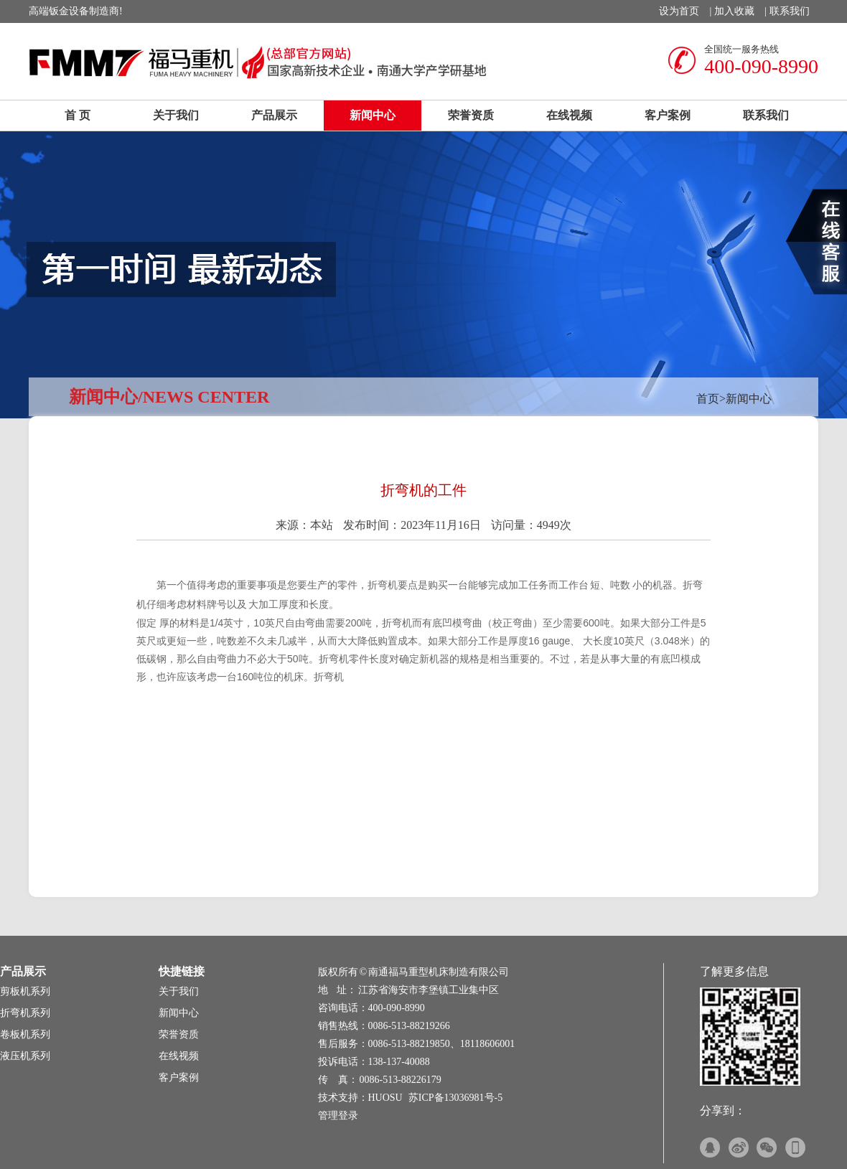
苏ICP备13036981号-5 (455, 1097)
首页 (707, 399)
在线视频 (569, 115)
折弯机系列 (25, 1013)
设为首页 (679, 11)
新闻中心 (373, 115)
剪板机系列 (25, 991)
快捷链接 (182, 971)
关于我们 (176, 115)
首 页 (77, 115)
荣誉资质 (471, 115)
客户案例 (668, 115)
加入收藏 (734, 11)
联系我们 (789, 11)
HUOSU (385, 1097)
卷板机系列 (25, 1034)
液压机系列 (25, 1056)
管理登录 (338, 1115)
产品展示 (274, 115)
